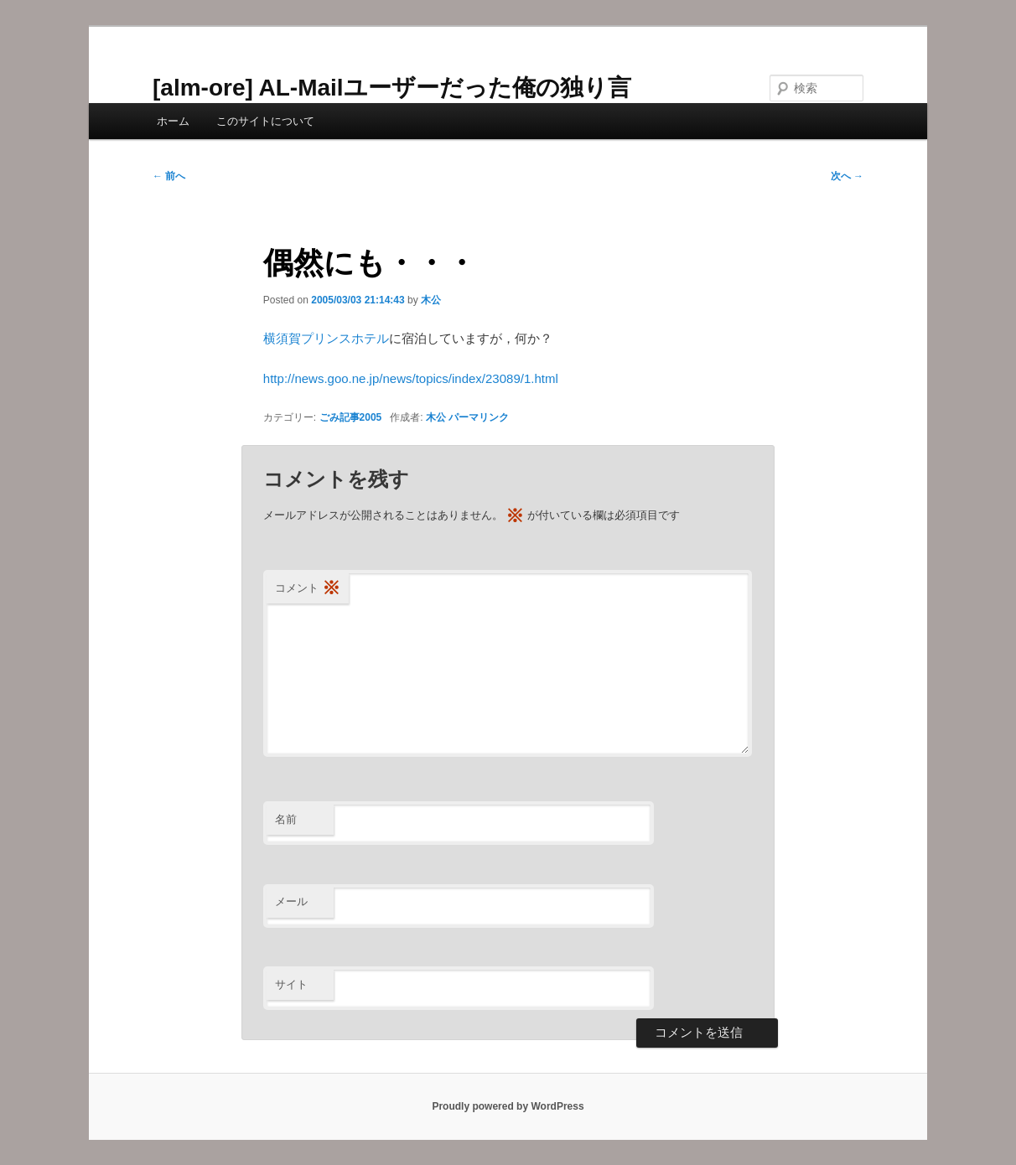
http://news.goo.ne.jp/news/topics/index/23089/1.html (410, 378)
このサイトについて (265, 121)
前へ (169, 176)
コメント (307, 589)
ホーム (173, 121)
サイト (291, 984)
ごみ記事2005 (350, 417)
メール (291, 901)
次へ (847, 176)
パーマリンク (478, 417)
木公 (431, 300)
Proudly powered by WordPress (507, 1106)
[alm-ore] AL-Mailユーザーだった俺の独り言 (392, 88)
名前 (286, 819)
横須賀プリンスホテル (326, 338)
